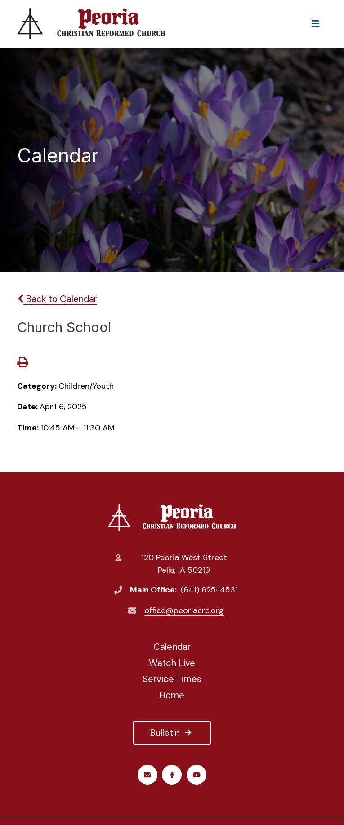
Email (147, 775)
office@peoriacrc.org (184, 610)
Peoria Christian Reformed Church (172, 517)
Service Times (172, 679)
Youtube (197, 775)
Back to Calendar (57, 299)
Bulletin (171, 732)
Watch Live (172, 663)
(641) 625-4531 (209, 589)
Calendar (172, 647)
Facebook (172, 775)
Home (171, 695)
